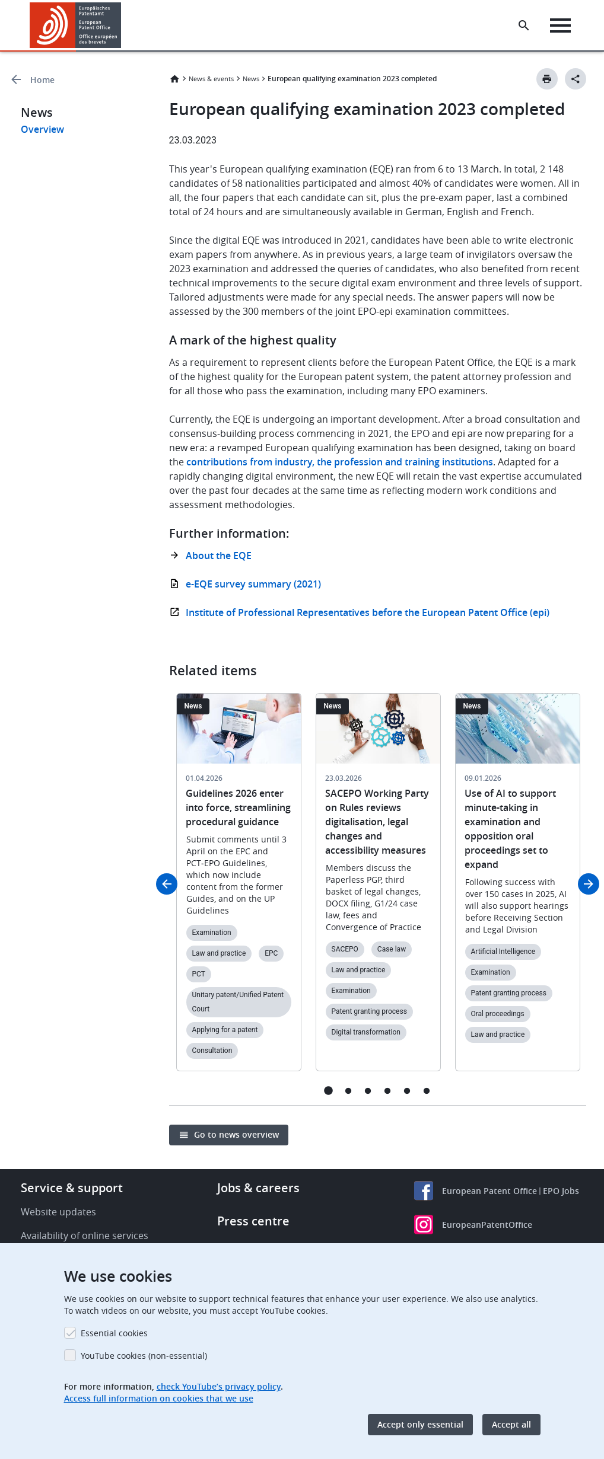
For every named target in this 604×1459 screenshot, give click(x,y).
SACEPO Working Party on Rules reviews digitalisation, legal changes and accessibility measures (377, 822)
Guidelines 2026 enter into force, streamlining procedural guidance (238, 807)
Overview (42, 129)
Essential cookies (114, 1333)
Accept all (511, 1424)
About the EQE (219, 555)
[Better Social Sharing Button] (575, 79)
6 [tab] (426, 1091)
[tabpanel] (239, 889)
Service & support (72, 1188)
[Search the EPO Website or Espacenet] (524, 25)
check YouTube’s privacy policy (219, 1386)
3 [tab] (368, 1091)
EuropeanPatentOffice (487, 1224)
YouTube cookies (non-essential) (144, 1355)
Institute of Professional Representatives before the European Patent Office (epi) (367, 612)
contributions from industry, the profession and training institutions (339, 461)
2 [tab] (348, 1091)
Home (42, 79)
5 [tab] (407, 1091)
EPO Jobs (561, 1190)
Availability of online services (84, 1235)
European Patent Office (489, 1190)
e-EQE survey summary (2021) (253, 583)
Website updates (58, 1211)
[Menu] (560, 25)
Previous (166, 884)
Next (588, 884)
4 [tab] (387, 1091)
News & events (211, 78)
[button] (123, 25)
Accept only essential (420, 1424)
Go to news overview (236, 1134)
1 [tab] (328, 1091)
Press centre (253, 1221)
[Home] (76, 25)
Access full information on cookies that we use (158, 1398)
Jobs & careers (258, 1188)
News (251, 78)
